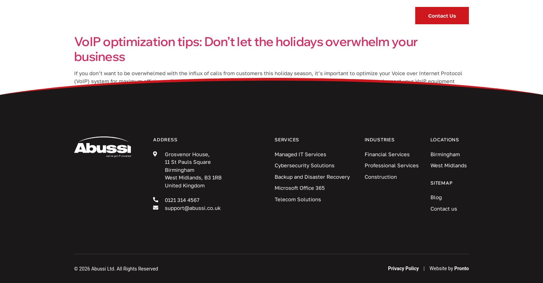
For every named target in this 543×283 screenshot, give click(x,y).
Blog (298, 15)
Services (195, 16)
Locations (345, 16)
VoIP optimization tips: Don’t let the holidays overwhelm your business (246, 49)
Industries (251, 16)
